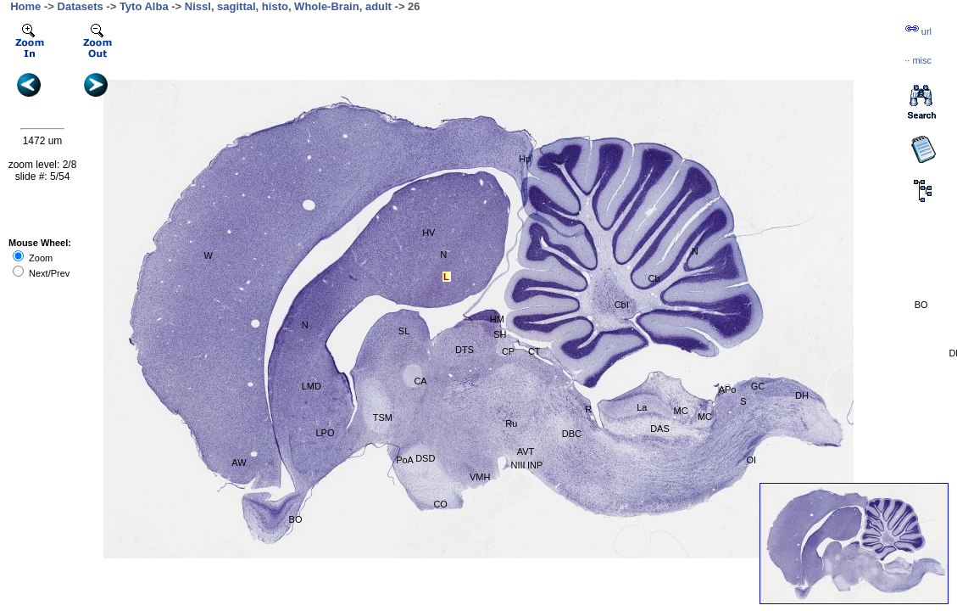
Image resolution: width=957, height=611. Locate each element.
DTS (464, 350)
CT (534, 351)
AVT (526, 451)
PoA (405, 460)
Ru (511, 423)
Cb (654, 278)
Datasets (80, 6)
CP (508, 351)
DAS (660, 428)
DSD (425, 458)
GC (758, 386)
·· (918, 60)
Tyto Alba (144, 6)
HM (497, 319)
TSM (382, 417)
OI (751, 460)
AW (238, 462)
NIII (518, 465)
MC (681, 411)
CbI (622, 305)
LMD (311, 386)
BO (921, 305)
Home (25, 6)
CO (440, 504)
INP (534, 465)
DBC (571, 434)
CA (420, 381)
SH (499, 334)
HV (428, 232)
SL (403, 331)
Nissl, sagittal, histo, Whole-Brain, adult (288, 6)
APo (728, 389)
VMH (480, 477)
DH (802, 395)
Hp (525, 159)
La (642, 407)
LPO (324, 433)
